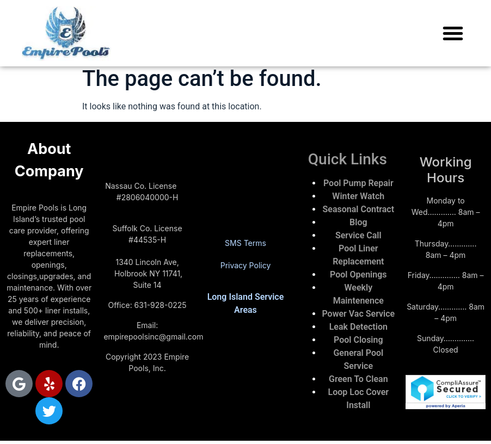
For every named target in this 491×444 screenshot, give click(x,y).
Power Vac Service (358, 314)
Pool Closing (358, 340)
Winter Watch (358, 196)
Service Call (358, 235)
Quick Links (347, 159)
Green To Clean (358, 379)
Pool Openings (358, 274)
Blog (358, 222)
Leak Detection (358, 327)
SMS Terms (245, 243)
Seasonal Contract (359, 209)
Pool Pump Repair (358, 183)
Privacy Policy (245, 265)
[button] (453, 33)
